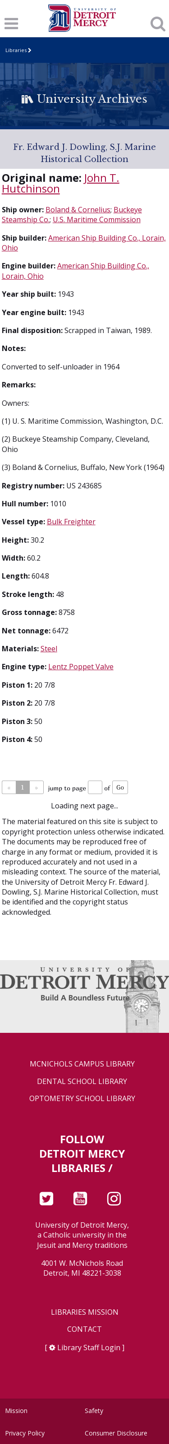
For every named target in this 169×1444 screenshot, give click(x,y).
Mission (16, 1410)
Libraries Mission (85, 1312)
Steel (49, 649)
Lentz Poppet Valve (81, 667)
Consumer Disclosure (116, 1433)
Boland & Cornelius (78, 210)
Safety (94, 1410)
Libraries (16, 50)
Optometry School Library (82, 1098)
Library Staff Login (88, 1347)
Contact (84, 1329)
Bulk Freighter (71, 522)
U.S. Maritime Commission (97, 219)
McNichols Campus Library (82, 1064)
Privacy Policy (25, 1433)
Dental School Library (82, 1081)
